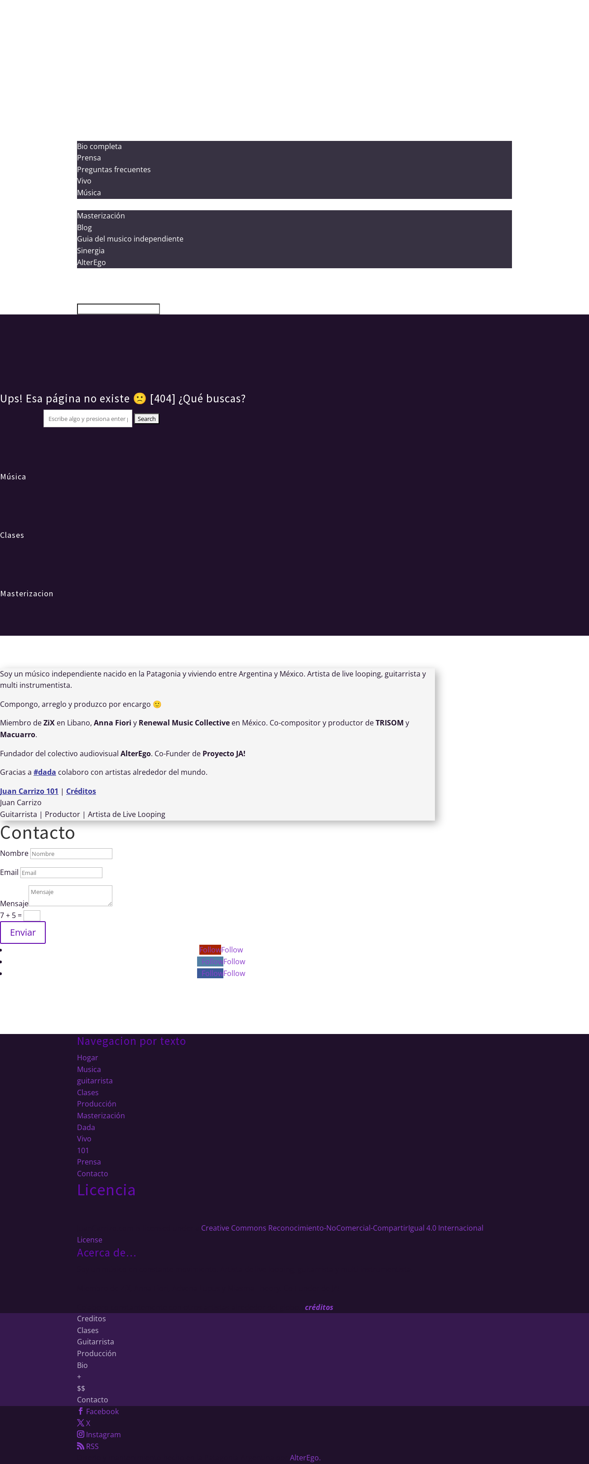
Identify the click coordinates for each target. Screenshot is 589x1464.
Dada (86, 1127)
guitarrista (95, 1081)
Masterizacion (26, 593)
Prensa (89, 158)
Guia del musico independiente (130, 239)
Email (9, 872)
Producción (96, 123)
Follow (232, 950)
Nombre (14, 853)
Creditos (91, 1319)
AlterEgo (91, 262)
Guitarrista (95, 1342)
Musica (89, 1069)
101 (83, 1150)
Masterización (101, 216)
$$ (81, 1388)
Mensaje (14, 903)
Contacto (92, 1174)
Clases (12, 535)
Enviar (23, 932)
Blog (84, 227)
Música (89, 193)
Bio (82, 1365)
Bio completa (99, 146)
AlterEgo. (305, 1458)
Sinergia (91, 251)
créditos (319, 1307)
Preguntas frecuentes (114, 169)
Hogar (87, 1058)
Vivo (84, 181)
